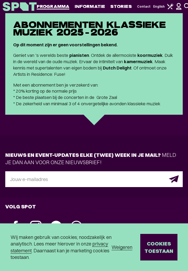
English (159, 6)
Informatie (90, 6)
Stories (121, 6)
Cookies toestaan (158, 247)
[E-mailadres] (94, 179)
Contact (144, 6)
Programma (53, 6)
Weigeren (122, 247)
